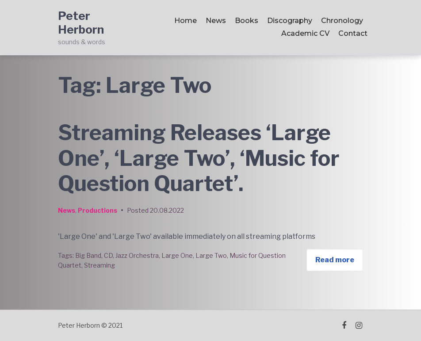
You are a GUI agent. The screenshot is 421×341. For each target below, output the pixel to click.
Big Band (88, 255)
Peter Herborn (81, 22)
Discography (289, 20)
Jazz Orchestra (137, 255)
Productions (97, 210)
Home (185, 20)
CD (108, 255)
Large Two (211, 255)
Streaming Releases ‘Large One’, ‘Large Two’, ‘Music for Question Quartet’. (199, 158)
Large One (177, 255)
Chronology (342, 20)
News (216, 20)
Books (246, 20)
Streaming (99, 265)
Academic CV (305, 33)
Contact (352, 33)
